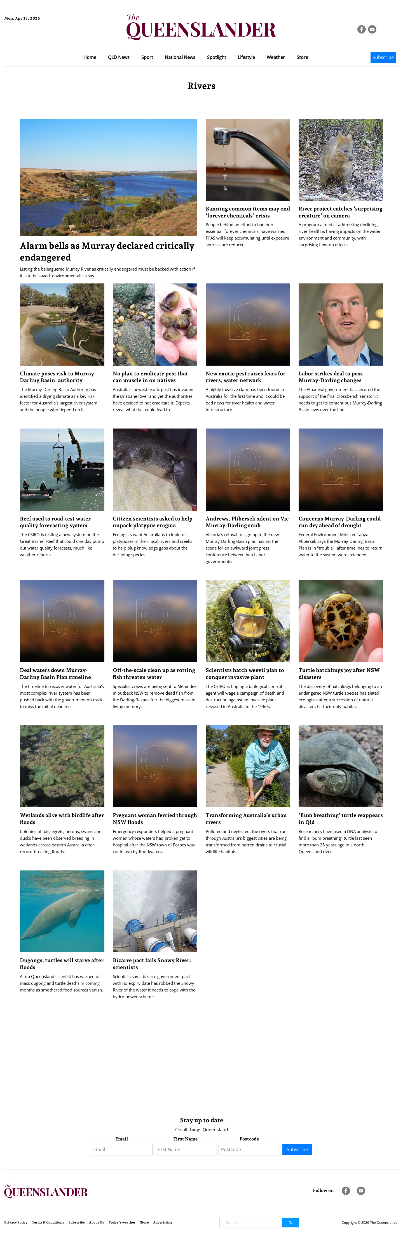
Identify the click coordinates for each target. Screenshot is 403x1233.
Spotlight (216, 57)
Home (89, 57)
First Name (185, 1139)
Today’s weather (122, 1222)
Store (302, 57)
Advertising (162, 1222)
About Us (96, 1222)
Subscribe (383, 57)
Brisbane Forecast (31, 37)
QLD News (119, 57)
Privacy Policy (15, 1222)
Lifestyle (246, 57)
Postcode (249, 1139)
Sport (147, 57)
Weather (276, 57)
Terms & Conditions (48, 1222)
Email (121, 1139)
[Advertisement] (188, 1068)
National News (180, 57)
